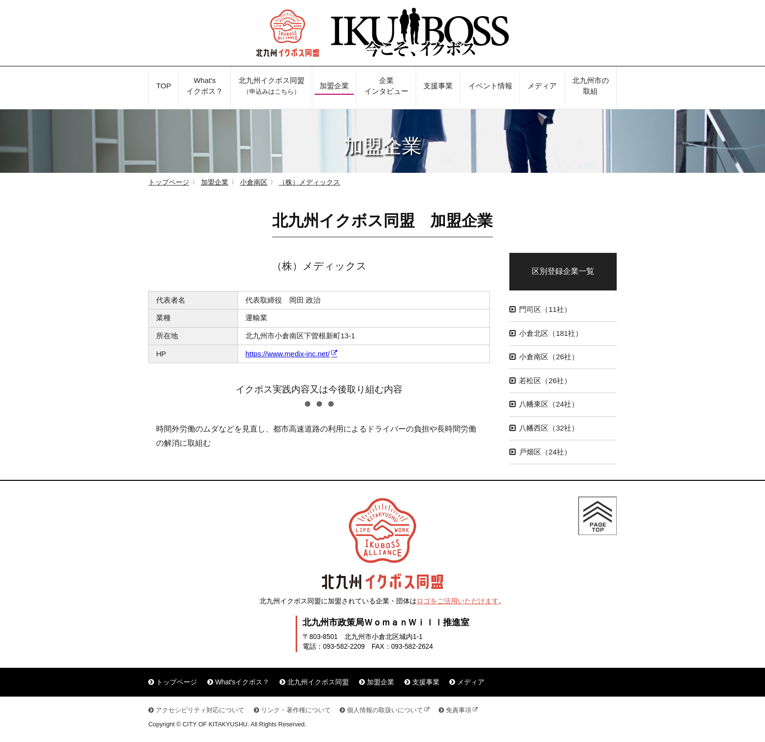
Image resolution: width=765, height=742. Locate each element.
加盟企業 (214, 182)
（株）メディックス (309, 182)
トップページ (168, 182)
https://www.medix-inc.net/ (287, 354)
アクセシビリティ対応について (200, 710)
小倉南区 (253, 182)
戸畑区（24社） (545, 452)
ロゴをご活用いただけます (458, 601)
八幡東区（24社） (549, 404)
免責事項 (458, 710)
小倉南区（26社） (549, 357)
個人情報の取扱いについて (385, 710)
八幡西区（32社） (549, 428)
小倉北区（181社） (551, 333)
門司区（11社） (545, 309)
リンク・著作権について (296, 710)
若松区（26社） (545, 381)
